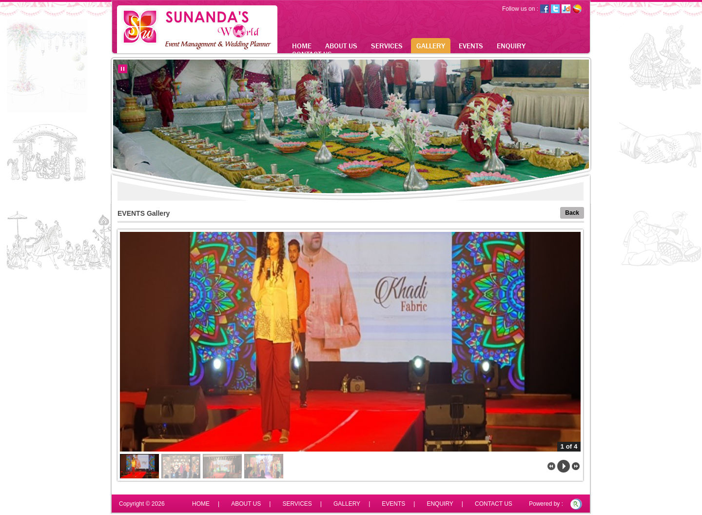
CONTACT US (493, 503)
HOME (302, 45)
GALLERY (430, 45)
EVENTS (471, 45)
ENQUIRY (511, 45)
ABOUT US (341, 45)
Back (572, 212)
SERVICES (387, 45)
